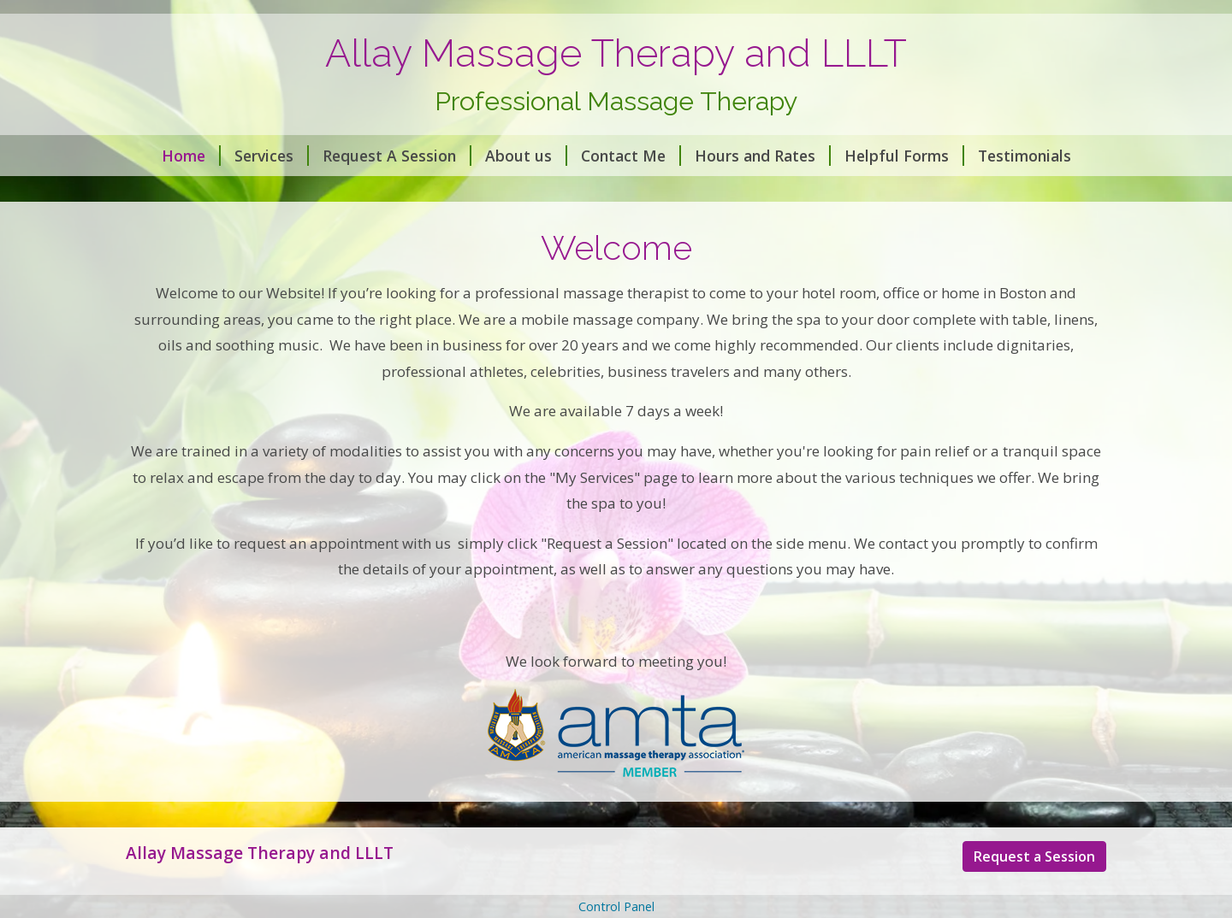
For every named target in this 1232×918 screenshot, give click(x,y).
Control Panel (616, 906)
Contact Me (631, 155)
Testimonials (1024, 155)
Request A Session (397, 155)
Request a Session (1034, 856)
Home (191, 155)
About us (526, 155)
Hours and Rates (763, 155)
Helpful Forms (904, 155)
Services (271, 155)
